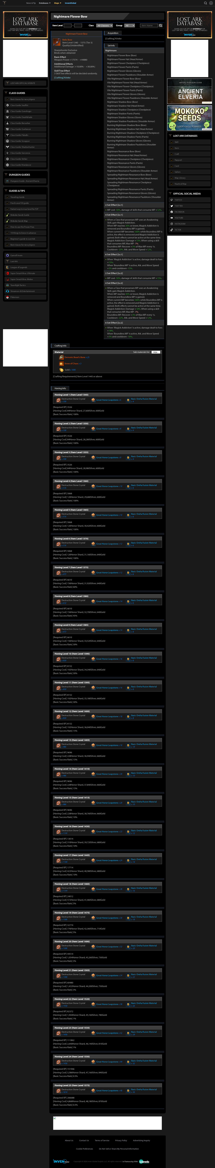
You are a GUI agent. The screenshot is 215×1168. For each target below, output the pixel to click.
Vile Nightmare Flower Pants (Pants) (125, 90)
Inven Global (15, 3)
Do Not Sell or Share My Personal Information (119, 1148)
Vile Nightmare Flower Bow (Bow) (124, 78)
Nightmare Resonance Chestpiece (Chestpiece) (130, 159)
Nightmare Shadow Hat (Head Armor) (125, 105)
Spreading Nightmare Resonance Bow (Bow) (129, 174)
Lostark (6, 2)
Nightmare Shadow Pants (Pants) (123, 113)
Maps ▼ (58, 3)
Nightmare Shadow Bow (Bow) (122, 101)
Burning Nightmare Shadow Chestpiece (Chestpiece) (133, 132)
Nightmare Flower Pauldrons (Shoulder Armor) (130, 74)
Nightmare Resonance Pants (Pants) (125, 162)
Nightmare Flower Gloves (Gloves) (124, 70)
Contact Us (84, 1140)
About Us (69, 1140)
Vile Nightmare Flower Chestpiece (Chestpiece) (130, 86)
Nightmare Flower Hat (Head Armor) (125, 59)
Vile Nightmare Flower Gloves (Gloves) (126, 94)
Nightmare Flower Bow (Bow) (122, 55)
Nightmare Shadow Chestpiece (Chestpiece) (129, 109)
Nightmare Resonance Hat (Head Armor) (127, 155)
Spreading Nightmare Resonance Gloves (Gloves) (131, 193)
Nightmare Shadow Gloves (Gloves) (124, 117)
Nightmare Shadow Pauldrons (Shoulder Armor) (131, 121)
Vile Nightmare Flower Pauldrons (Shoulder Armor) (132, 97)
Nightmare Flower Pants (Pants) (123, 66)
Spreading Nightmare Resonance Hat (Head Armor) (132, 178)
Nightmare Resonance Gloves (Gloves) (126, 166)
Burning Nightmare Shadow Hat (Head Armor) (130, 128)
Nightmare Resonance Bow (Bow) (124, 151)
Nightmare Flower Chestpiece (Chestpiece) (128, 63)
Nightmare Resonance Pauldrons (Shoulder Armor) (132, 170)
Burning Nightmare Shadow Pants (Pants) (128, 136)
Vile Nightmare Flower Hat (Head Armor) (127, 82)
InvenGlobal (70, 3)
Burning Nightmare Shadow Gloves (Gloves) (129, 140)
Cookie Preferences (84, 1148)
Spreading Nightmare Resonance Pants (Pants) (130, 189)
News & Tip (31, 3)
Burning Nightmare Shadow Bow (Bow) (126, 125)
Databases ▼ (45, 3)
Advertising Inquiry (141, 1140)
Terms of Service (102, 1140)
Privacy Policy (121, 1140)
